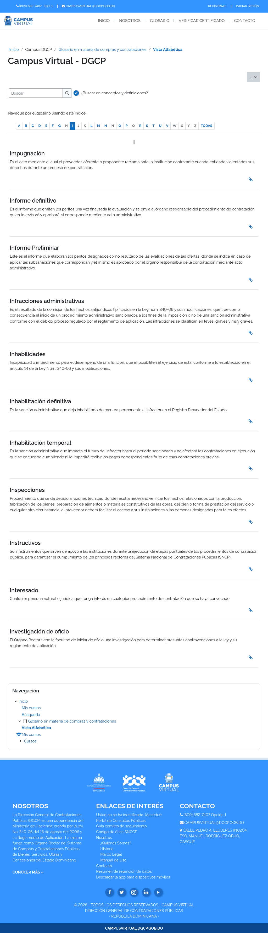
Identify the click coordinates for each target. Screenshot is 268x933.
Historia (106, 849)
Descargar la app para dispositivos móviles (133, 877)
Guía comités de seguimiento (121, 826)
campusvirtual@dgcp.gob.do (88, 6)
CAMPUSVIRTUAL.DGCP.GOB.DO (134, 928)
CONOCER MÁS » (28, 872)
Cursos (30, 741)
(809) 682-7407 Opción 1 (204, 814)
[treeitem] (134, 721)
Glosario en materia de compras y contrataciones (103, 49)
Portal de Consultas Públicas (121, 820)
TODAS (206, 126)
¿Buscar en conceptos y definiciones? (114, 93)
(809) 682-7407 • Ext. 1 (34, 6)
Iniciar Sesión (247, 6)
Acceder (153, 814)
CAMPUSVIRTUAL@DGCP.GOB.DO (214, 822)
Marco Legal (111, 854)
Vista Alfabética (167, 49)
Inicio (104, 20)
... (255, 76)
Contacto (244, 20)
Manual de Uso (113, 860)
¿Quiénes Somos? (115, 843)
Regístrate (217, 6)
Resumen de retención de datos (124, 871)
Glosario (159, 20)
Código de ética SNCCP (116, 831)
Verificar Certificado (202, 20)
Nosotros (130, 20)
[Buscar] (35, 93)
